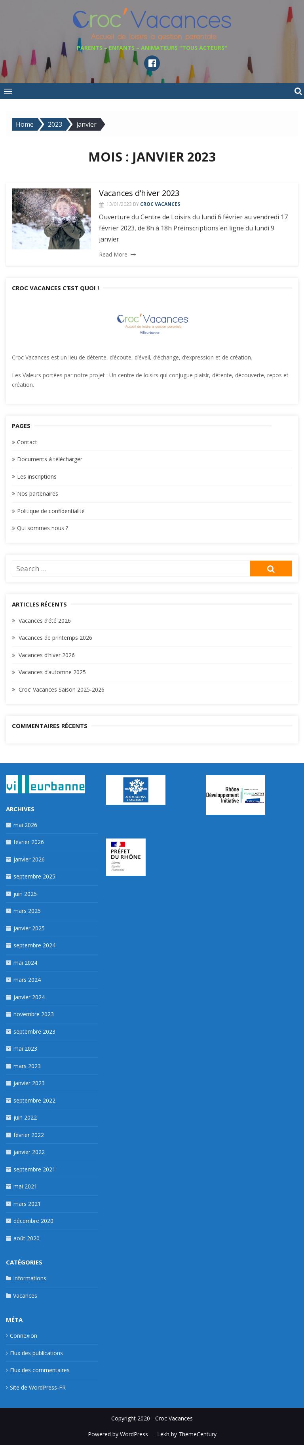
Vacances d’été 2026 (45, 620)
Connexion (23, 1335)
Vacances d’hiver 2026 (47, 655)
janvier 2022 (29, 1152)
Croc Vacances (160, 204)
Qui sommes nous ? (42, 528)
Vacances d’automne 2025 (52, 672)
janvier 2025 (29, 928)
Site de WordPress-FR (38, 1387)
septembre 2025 (34, 876)
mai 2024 (25, 962)
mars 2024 (27, 979)
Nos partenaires (37, 493)
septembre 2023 (34, 1031)
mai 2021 (25, 1186)
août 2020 (26, 1238)
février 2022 (28, 1135)
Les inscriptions (37, 476)
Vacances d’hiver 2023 (139, 193)
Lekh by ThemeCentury (187, 1434)
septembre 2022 (34, 1100)
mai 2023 (25, 1048)
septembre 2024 (34, 945)
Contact (27, 442)
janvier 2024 (29, 997)
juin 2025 (25, 893)
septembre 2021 (34, 1169)
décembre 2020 (33, 1220)
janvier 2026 (29, 859)
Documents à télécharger (49, 459)
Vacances (25, 1295)
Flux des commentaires (40, 1370)
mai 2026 (25, 825)
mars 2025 (27, 911)
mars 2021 (27, 1203)
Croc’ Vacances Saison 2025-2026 (61, 689)
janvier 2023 (29, 1083)
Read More (113, 254)
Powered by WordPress (118, 1434)
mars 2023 (27, 1066)
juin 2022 (25, 1117)
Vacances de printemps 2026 (55, 637)
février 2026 (28, 842)
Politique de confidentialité (51, 511)
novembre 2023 (33, 1014)
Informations (29, 1278)
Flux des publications (36, 1353)
